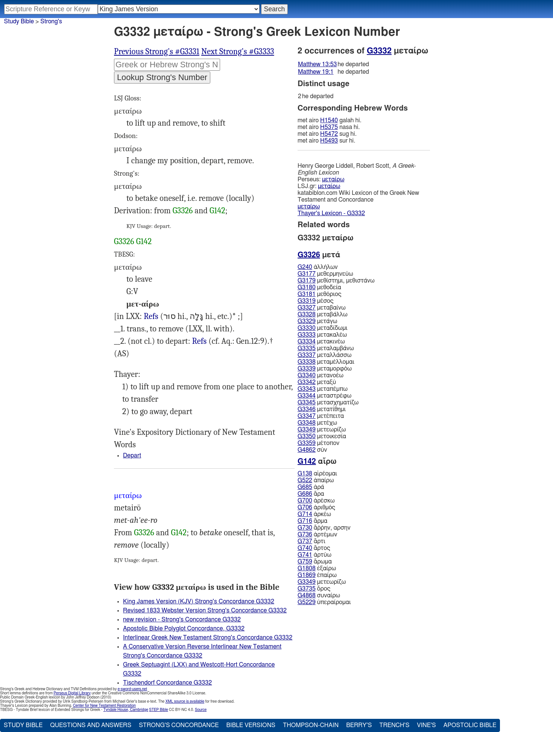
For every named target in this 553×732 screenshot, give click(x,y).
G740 (305, 548)
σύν (312, 450)
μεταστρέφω (324, 396)
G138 (305, 474)
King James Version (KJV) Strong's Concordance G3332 (198, 601)
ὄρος (314, 589)
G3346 (307, 409)
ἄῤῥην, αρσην (324, 528)
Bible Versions (250, 725)
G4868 (307, 595)
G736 (305, 535)
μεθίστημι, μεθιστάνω (336, 281)
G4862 (307, 450)
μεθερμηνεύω (325, 274)
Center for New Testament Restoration (104, 706)
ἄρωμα (315, 562)
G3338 (307, 362)
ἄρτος (314, 548)
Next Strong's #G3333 (237, 51)
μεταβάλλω (323, 314)
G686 (305, 494)
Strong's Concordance (179, 725)
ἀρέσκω (316, 501)
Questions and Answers (90, 725)
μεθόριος (319, 294)
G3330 (307, 328)
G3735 (307, 589)
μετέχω (317, 423)
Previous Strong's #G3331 (156, 51)
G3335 (307, 348)
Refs (151, 316)
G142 (217, 211)
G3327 (307, 308)
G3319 (307, 301)
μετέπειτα (321, 416)
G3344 (307, 396)
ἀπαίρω (316, 480)
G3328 (307, 314)
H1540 (329, 120)
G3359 (307, 443)
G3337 (307, 355)
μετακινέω (321, 342)
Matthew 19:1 (316, 72)
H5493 (329, 141)
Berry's (359, 725)
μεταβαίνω (322, 308)
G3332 (379, 51)
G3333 (307, 335)
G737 (305, 541)
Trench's (394, 725)
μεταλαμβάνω (326, 348)
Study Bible (19, 21)
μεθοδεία (319, 287)
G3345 (307, 402)
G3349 (307, 430)
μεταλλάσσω (324, 355)
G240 (305, 267)
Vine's (426, 725)
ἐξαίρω (317, 568)
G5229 (307, 602)
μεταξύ (317, 382)
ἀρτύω (314, 555)
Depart (132, 456)
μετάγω (317, 321)
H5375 (329, 127)
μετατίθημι (322, 409)
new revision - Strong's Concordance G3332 (182, 620)
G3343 (307, 389)
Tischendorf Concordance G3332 (167, 683)
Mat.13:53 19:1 (199, 341)
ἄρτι (311, 541)
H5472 (329, 134)
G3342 (307, 382)
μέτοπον (318, 443)
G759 (305, 562)
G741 (305, 555)
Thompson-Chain (311, 725)
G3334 (307, 342)
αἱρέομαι (317, 474)
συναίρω (319, 595)
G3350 (307, 436)
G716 (305, 521)
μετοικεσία (322, 436)
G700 (305, 501)
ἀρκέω (314, 514)
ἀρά (311, 487)
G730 (305, 528)
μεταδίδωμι (323, 328)
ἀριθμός (316, 507)
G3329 (307, 321)
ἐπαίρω (317, 575)
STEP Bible (158, 710)
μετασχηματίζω (328, 402)
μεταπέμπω (323, 389)
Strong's (51, 21)
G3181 (307, 294)
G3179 (307, 281)
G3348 (307, 423)
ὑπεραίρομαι (324, 602)
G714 (305, 514)
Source (201, 710)
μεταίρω (333, 179)
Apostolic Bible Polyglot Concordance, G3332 (184, 629)
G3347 (307, 416)
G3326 (183, 211)
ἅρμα (312, 521)
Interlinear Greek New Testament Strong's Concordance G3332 (207, 638)
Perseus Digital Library (72, 693)
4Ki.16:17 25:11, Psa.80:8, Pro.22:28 (151, 316)
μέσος (315, 301)
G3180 (307, 287)
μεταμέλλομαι (326, 362)
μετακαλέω (322, 335)
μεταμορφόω (325, 369)
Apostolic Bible (470, 725)
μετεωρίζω (322, 430)
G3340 (307, 375)
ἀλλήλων (318, 267)
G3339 (307, 369)
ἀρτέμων (317, 535)
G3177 (307, 274)
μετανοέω (320, 375)
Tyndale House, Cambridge (125, 710)
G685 (305, 487)
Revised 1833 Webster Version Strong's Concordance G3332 (205, 610)
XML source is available (185, 701)
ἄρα (311, 494)
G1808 (307, 568)
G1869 (307, 575)
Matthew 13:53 (317, 64)
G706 (305, 507)
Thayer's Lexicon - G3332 (331, 213)
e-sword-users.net (132, 689)
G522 (305, 480)
